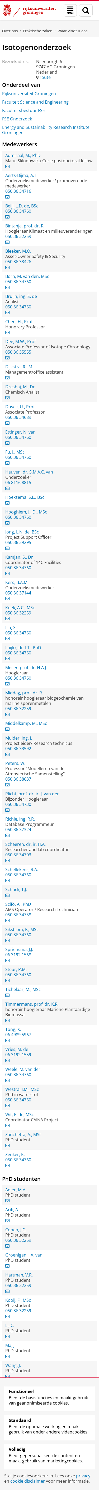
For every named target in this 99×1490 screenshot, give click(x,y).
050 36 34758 (18, 915)
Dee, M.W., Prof (20, 341)
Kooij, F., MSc (18, 1300)
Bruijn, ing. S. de (21, 296)
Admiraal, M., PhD (23, 155)
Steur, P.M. (16, 969)
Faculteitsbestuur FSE (23, 110)
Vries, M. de (16, 1049)
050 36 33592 (18, 748)
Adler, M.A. (15, 1190)
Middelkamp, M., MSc (26, 723)
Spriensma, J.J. (19, 949)
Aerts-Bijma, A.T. (21, 175)
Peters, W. (15, 763)
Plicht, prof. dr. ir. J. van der (32, 794)
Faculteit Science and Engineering (35, 102)
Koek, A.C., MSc (20, 608)
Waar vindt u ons (73, 30)
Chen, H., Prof (18, 321)
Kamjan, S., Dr (19, 557)
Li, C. (9, 1325)
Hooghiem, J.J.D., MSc (26, 512)
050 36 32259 (18, 236)
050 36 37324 (18, 829)
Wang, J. (13, 1365)
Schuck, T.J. (16, 889)
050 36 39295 (18, 542)
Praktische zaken (38, 30)
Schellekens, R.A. (21, 869)
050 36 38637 (18, 779)
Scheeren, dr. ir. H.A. (25, 844)
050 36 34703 (18, 855)
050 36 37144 (18, 593)
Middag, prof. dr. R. (24, 693)
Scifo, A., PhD (18, 904)
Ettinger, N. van (20, 432)
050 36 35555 (18, 352)
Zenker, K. (15, 1154)
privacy (83, 1476)
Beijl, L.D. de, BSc (21, 206)
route (45, 77)
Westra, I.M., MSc (22, 1089)
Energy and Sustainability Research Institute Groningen (45, 129)
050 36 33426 (18, 262)
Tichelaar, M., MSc (23, 989)
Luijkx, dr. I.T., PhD (23, 647)
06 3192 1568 (18, 955)
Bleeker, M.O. (18, 251)
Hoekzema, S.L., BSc (24, 497)
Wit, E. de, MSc (19, 1114)
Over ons (10, 30)
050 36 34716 (18, 191)
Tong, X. (13, 1029)
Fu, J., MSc (15, 452)
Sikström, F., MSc (22, 929)
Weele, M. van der (22, 1069)
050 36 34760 (18, 211)
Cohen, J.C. (15, 1230)
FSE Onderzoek (17, 119)
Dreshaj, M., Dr (20, 387)
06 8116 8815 (18, 482)
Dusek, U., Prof (20, 407)
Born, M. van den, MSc (27, 276)
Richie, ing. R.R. (20, 819)
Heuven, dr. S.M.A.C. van (29, 472)
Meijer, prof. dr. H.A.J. (26, 667)
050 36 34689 (18, 417)
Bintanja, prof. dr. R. (25, 226)
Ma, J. (10, 1345)
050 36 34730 (18, 804)
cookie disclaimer (27, 1481)
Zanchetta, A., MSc (23, 1134)
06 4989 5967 (18, 1035)
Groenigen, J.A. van (24, 1255)
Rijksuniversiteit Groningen (29, 93)
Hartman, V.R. (19, 1275)
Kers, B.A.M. (17, 582)
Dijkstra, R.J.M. (19, 367)
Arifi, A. (12, 1210)
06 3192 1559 (18, 1054)
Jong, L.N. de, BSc (22, 532)
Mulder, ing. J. (18, 738)
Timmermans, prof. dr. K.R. (32, 1004)
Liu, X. (11, 627)
